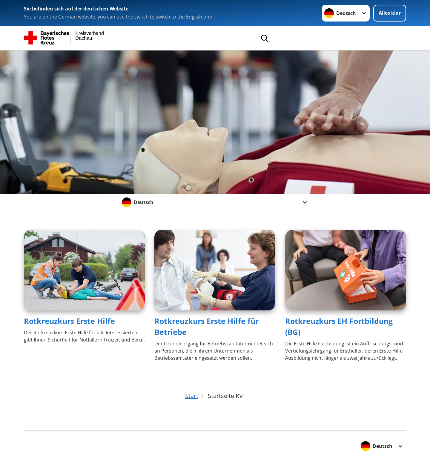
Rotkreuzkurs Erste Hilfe (69, 321)
